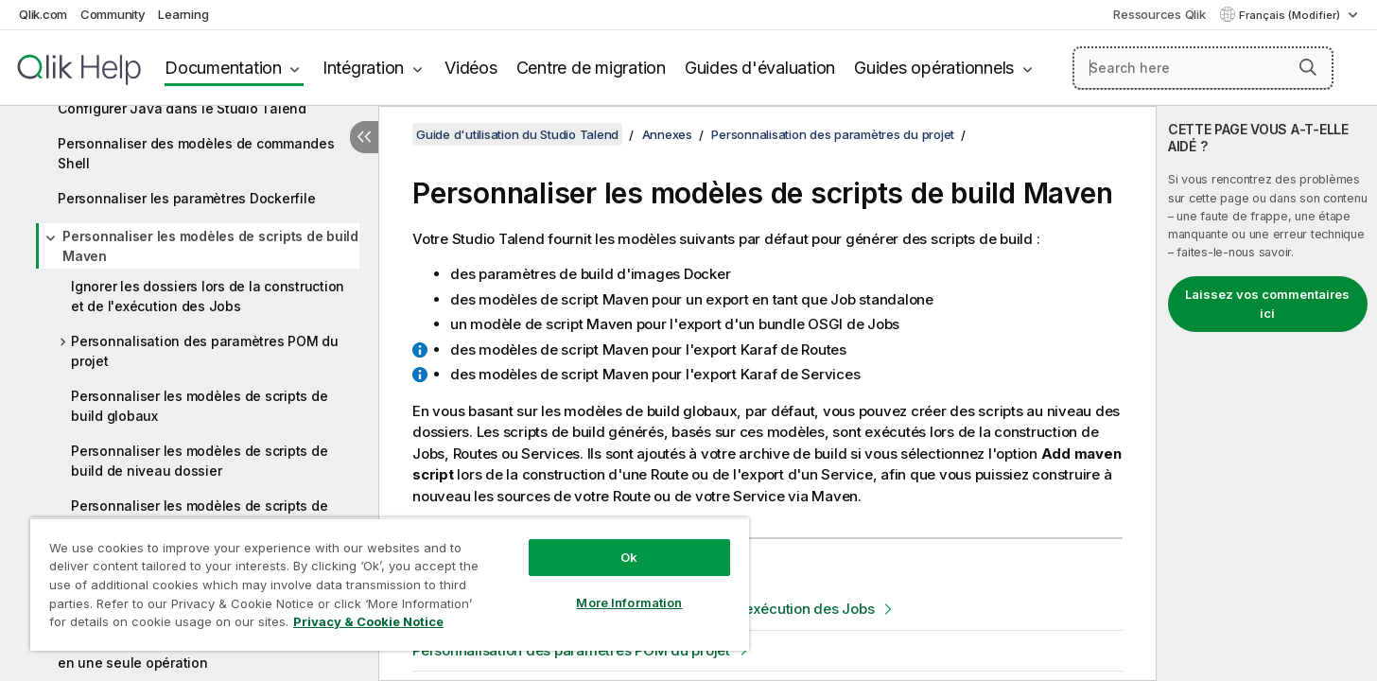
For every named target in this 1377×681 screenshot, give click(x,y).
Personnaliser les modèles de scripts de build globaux (199, 406)
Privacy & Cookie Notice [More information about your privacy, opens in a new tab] (368, 621)
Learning (183, 14)
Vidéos (470, 68)
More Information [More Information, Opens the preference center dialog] (629, 602)
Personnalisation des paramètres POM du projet (205, 351)
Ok (628, 557)
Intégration (363, 68)
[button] (1308, 67)
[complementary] (1267, 393)
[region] (389, 584)
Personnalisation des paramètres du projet (832, 134)
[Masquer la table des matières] (364, 137)
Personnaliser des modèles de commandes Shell (196, 153)
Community (113, 14)
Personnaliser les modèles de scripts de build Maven (210, 246)
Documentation (223, 68)
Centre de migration (591, 68)
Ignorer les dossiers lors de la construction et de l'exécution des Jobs (207, 296)
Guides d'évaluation (760, 68)
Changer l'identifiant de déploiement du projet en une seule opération (207, 653)
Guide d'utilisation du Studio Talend (517, 134)
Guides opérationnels (934, 68)
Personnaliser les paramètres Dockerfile (186, 198)
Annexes (667, 134)
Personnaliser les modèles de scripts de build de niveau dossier (199, 461)
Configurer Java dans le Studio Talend (182, 108)
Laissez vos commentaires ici (1267, 304)
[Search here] (1203, 68)
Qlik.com (43, 14)
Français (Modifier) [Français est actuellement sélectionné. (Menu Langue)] (1291, 15)
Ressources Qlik (1159, 14)
